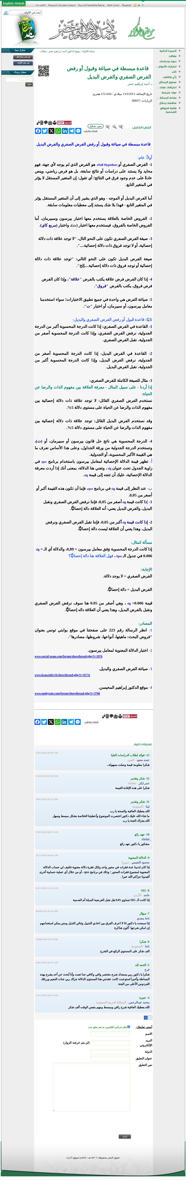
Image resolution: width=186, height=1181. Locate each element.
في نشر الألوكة (23, 63)
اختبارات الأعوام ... (165, 66)
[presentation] (123, 1125)
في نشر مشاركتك (23, 57)
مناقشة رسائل (167, 103)
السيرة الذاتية (168, 51)
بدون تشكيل (95, 126)
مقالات (172, 56)
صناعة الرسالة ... (166, 98)
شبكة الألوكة (88, 51)
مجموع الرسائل (167, 82)
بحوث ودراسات (167, 61)
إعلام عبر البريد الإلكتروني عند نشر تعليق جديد (107, 1027)
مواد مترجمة (169, 92)
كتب (174, 71)
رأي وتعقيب (169, 77)
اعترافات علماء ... (166, 87)
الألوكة (69, 1157)
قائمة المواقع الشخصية (168, 110)
